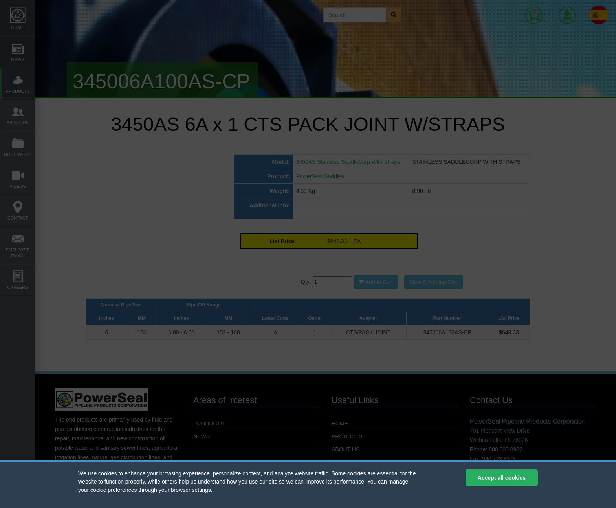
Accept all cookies (502, 478)
